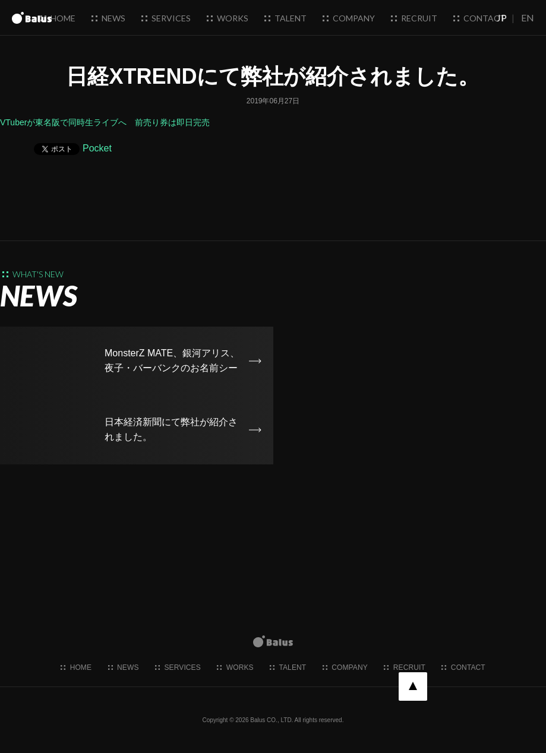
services (166, 18)
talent (285, 18)
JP (502, 17)
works (227, 18)
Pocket (97, 148)
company (349, 18)
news (108, 18)
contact (479, 18)
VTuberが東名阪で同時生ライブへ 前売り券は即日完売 (105, 122)
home (57, 18)
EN (527, 17)
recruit (414, 18)
